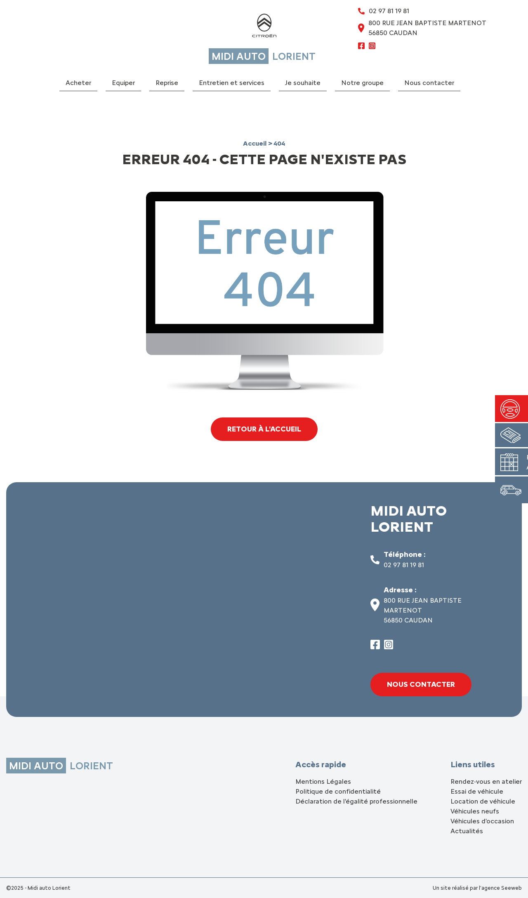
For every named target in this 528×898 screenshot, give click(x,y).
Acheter (78, 83)
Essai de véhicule (476, 791)
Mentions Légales (323, 781)
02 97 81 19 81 (404, 565)
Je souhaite (303, 83)
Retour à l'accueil (264, 429)
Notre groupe (362, 83)
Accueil (255, 143)
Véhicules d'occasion (482, 821)
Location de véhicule (482, 801)
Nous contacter (429, 83)
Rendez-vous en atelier (486, 781)
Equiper (123, 83)
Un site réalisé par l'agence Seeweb (477, 888)
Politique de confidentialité (338, 791)
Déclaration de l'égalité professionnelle (356, 801)
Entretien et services (231, 83)
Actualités (466, 831)
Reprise (167, 83)
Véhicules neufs (474, 811)
